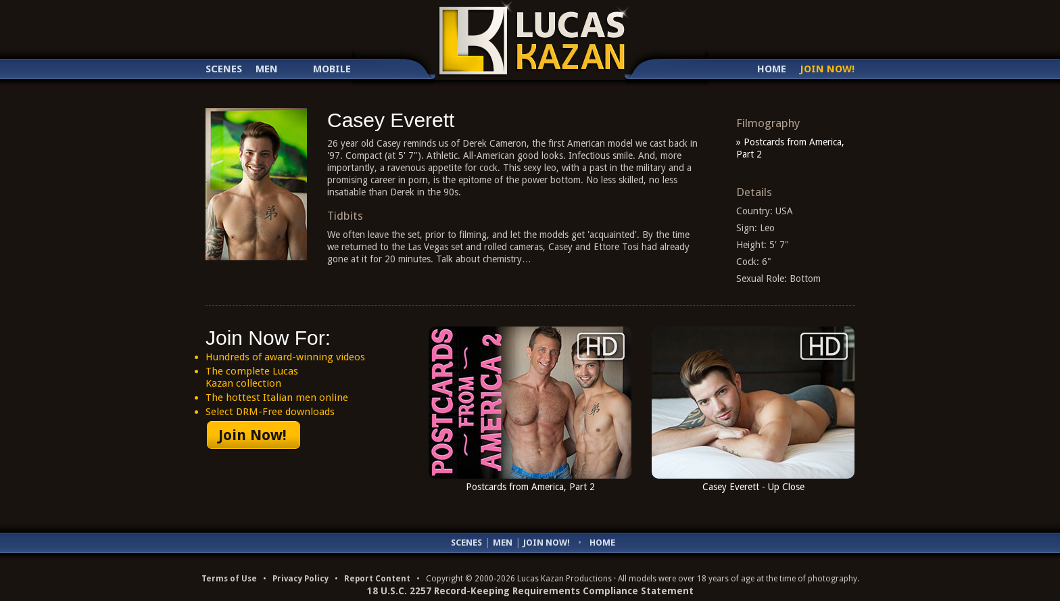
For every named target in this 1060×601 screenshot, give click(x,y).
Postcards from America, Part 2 (530, 486)
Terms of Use (229, 578)
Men (267, 69)
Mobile (332, 69)
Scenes (224, 69)
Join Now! (827, 69)
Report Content (377, 578)
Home (771, 69)
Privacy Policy (300, 578)
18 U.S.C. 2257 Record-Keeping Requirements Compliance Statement (530, 590)
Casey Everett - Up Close (753, 486)
